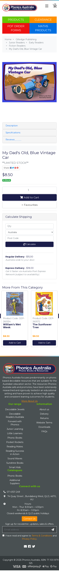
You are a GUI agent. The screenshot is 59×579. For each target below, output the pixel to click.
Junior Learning (15, 429)
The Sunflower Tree (42, 326)
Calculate (29, 244)
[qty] (29, 226)
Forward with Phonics (15, 423)
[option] (15, 320)
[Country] (29, 232)
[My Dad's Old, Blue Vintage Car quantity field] (29, 190)
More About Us (29, 401)
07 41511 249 (13, 492)
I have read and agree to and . (29, 537)
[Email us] (25, 546)
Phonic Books (14, 437)
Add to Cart (29, 197)
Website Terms (44, 422)
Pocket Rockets (14, 442)
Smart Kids (15, 467)
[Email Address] (25, 529)
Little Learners (14, 433)
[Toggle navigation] (46, 6)
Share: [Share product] (11, 168)
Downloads (44, 427)
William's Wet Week (12, 326)
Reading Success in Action (15, 453)
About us (44, 409)
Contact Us (29, 518)
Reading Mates (15, 446)
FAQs (44, 431)
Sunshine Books (14, 463)
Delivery (44, 413)
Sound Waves (15, 458)
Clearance (43, 19)
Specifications (13, 132)
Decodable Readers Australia (15, 415)
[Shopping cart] (54, 8)
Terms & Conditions (42, 535)
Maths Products (43, 28)
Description (12, 125)
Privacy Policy (29, 538)
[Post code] (29, 238)
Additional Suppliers (15, 482)
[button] (29, 205)
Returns (44, 418)
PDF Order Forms (15, 28)
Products (16, 19)
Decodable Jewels (14, 409)
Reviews (13, 139)
